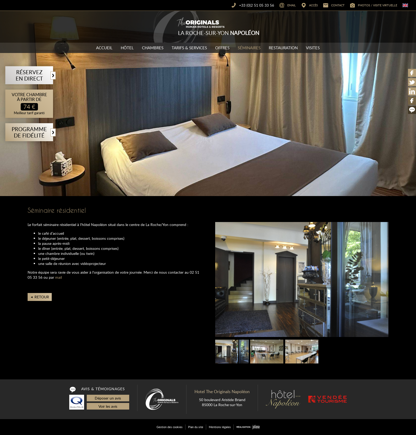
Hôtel (127, 47)
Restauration (283, 47)
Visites (313, 47)
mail (58, 277)
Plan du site (195, 427)
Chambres (152, 47)
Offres (222, 47)
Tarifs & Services (189, 47)
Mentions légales (220, 427)
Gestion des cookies (170, 427)
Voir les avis (107, 406)
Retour (41, 296)
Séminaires (249, 47)
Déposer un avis (108, 398)
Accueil (104, 47)
